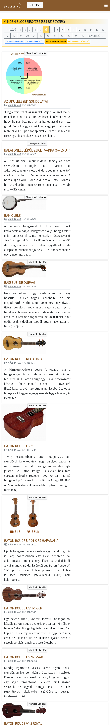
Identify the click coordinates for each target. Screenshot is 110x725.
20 (27, 35)
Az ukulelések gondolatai (61, 56)
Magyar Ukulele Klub (86, 675)
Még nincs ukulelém (52, 675)
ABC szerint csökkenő (78, 41)
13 (85, 29)
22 (41, 35)
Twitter (79, 688)
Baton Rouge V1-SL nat (58, 559)
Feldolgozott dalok (28, 98)
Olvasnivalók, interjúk (26, 53)
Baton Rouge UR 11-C (56, 308)
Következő (96, 36)
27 (76, 35)
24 (55, 35)
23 (48, 35)
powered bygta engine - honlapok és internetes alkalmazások (37, 720)
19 (20, 35)
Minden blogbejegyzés (53, 671)
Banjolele (48, 152)
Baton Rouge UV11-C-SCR (59, 413)
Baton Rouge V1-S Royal (59, 509)
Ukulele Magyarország (87, 671)
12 (79, 29)
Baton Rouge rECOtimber (60, 257)
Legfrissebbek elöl (14, 41)
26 (69, 35)
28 (82, 35)
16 (103, 29)
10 (68, 29)
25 (62, 35)
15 (97, 29)
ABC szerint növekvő (56, 41)
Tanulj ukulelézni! (50, 683)
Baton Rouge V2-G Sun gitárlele (66, 604)
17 (7, 35)
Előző (11, 29)
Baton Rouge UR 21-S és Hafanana (67, 363)
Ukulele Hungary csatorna (89, 679)
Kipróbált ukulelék (28, 199)
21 (34, 35)
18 (14, 35)
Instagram (81, 683)
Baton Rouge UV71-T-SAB (59, 458)
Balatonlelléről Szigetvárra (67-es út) (73, 102)
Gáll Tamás (48, 60)
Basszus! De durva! (55, 202)
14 (91, 29)
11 (73, 29)
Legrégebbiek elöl (34, 41)
